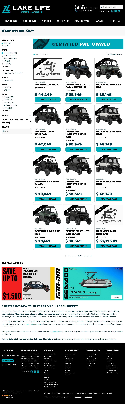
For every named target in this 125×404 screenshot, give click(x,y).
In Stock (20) (9, 97)
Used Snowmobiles (91, 361)
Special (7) (8, 100)
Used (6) (7, 46)
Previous (69, 256)
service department (33, 324)
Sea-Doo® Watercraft (50, 382)
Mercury (46, 377)
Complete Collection (50, 354)
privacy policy (78, 397)
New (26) (7, 43)
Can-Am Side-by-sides (50, 361)
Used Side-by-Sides (91, 358)
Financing (46, 21)
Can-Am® (47, 379)
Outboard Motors (70, 372)
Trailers (67, 375)
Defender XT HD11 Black (47, 183)
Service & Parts (82, 21)
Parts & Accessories (112, 370)
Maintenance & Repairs (113, 368)
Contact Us (114, 21)
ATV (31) (7, 61)
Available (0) (8, 108)
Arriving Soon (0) (10, 105)
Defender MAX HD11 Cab (45, 133)
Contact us (54, 332)
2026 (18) (7, 87)
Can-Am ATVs (48, 358)
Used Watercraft (90, 363)
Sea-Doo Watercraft (49, 365)
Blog (108, 356)
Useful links (113, 350)
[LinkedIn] (118, 11)
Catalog (99, 21)
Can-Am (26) (8, 80)
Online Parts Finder (112, 372)
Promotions (63, 21)
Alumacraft (47, 356)
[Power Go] (21, 396)
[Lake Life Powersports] (26, 9)
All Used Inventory (91, 354)
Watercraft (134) (10, 56)
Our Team (109, 358)
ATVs (66, 356)
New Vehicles (11, 21)
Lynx (45, 372)
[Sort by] (115, 54)
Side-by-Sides (69, 358)
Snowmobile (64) (10, 58)
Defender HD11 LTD (47, 84)
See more (6, 66)
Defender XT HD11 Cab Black (77, 232)
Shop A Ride (13, 393)
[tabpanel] (30, 361)
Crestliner (47, 363)
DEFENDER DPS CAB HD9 (108, 86)
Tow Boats (68, 370)
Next (88, 256)
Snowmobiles (69, 361)
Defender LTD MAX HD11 (108, 133)
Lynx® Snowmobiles (50, 386)
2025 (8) (7, 90)
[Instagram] (115, 11)
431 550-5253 (84, 10)
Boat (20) (7, 64)
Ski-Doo (46, 370)
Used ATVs (89, 356)
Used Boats (89, 365)
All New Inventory (70, 354)
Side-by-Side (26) (10, 53)
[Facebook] (112, 11)
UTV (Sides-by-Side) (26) (13, 73)
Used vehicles (29, 21)
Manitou (46, 375)
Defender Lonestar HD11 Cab (75, 134)
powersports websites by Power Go (29, 390)
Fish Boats (68, 368)
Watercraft (68, 363)
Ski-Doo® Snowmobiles (51, 384)
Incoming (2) (9, 102)
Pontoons (68, 365)
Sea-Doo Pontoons (49, 368)
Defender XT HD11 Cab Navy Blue (77, 86)
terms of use (88, 397)
